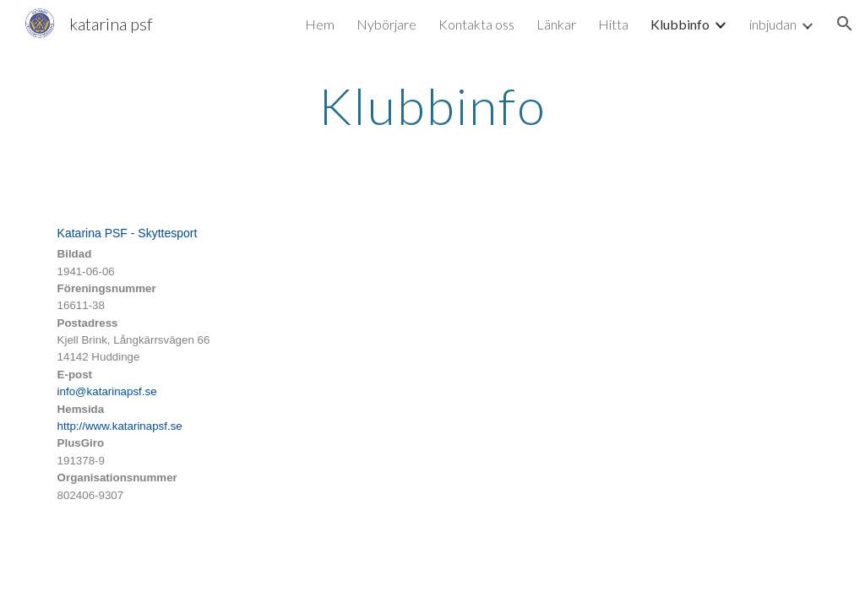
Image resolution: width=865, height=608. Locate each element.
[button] (844, 23)
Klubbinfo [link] (680, 24)
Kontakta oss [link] (476, 24)
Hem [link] (320, 24)
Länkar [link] (556, 24)
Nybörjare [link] (386, 24)
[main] (432, 105)
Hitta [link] (613, 24)
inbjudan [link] (773, 24)
